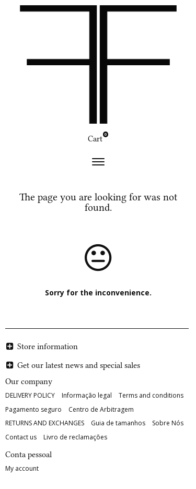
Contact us (21, 437)
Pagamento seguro (33, 409)
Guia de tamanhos (118, 423)
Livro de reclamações (75, 437)
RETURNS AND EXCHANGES (44, 423)
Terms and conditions (151, 395)
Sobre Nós (167, 423)
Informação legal (87, 395)
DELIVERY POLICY (30, 395)
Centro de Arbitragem (101, 409)
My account (22, 468)
